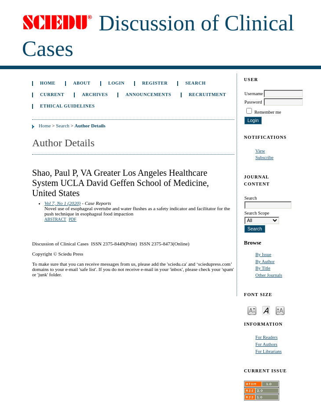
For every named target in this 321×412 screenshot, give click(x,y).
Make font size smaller (252, 310)
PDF (72, 219)
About (82, 83)
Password (253, 102)
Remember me (267, 112)
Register (155, 83)
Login (116, 83)
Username (253, 93)
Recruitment (207, 94)
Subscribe (264, 157)
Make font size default (266, 310)
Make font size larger (280, 310)
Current (52, 94)
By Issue (263, 254)
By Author (265, 261)
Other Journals (268, 275)
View (260, 150)
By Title (262, 268)
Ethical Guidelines (67, 106)
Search (195, 83)
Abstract (55, 219)
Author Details (90, 125)
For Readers (266, 337)
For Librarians (268, 351)
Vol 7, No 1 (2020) (62, 203)
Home (47, 83)
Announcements (148, 94)
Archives (95, 94)
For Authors (266, 344)
